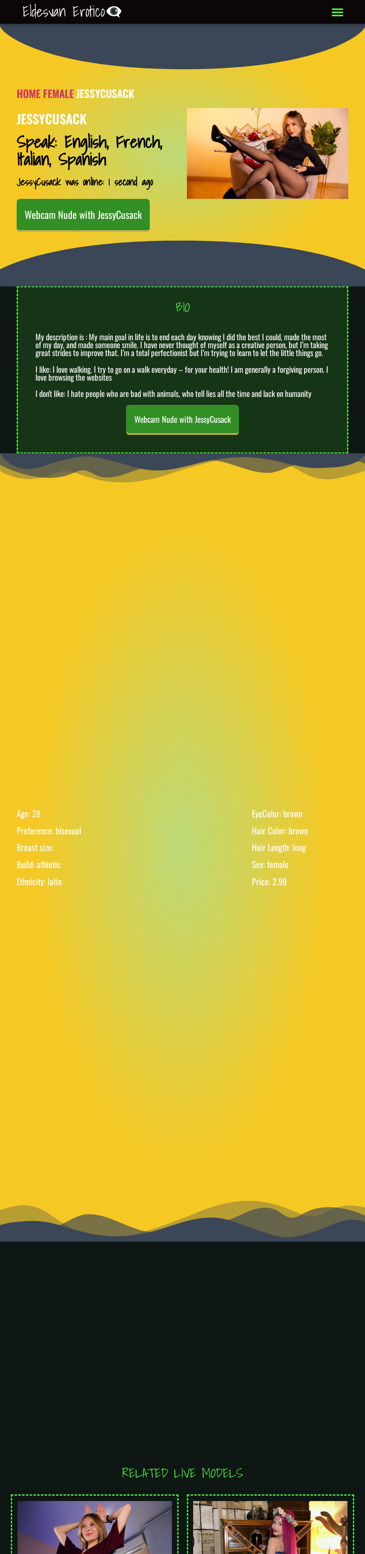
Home (28, 93)
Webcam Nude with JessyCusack (83, 214)
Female (58, 93)
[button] (337, 12)
